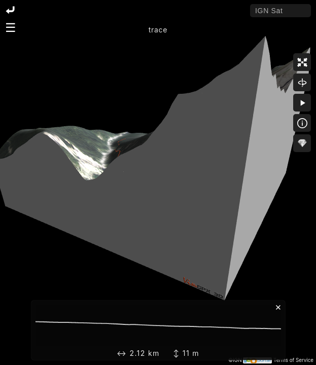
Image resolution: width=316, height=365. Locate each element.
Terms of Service (293, 360)
